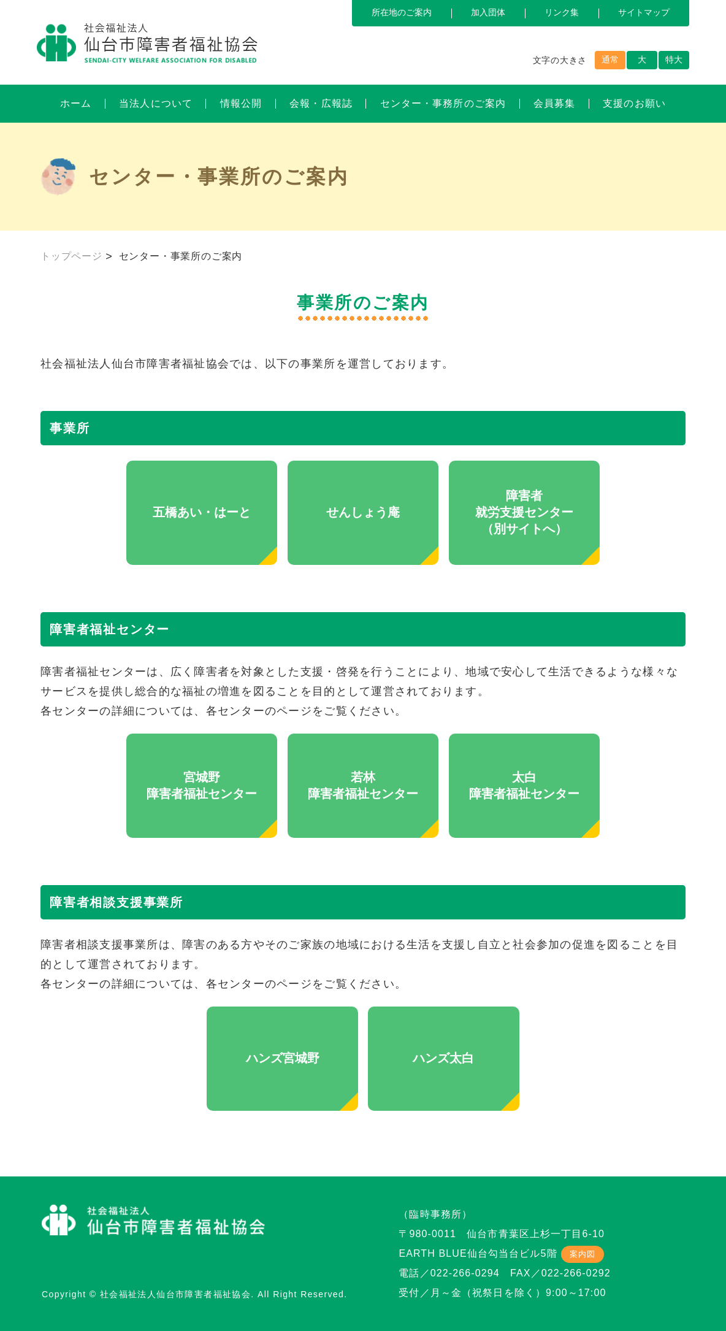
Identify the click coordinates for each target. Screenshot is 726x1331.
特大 (673, 59)
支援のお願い (634, 103)
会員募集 (554, 103)
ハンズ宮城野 (282, 1058)
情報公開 (241, 103)
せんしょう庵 (363, 512)
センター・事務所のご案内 (443, 103)
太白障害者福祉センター (524, 785)
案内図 (582, 1254)
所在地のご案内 (402, 12)
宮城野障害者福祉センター (202, 785)
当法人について (156, 103)
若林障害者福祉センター (363, 785)
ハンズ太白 (443, 1058)
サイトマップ (644, 12)
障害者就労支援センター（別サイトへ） (524, 512)
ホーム (75, 103)
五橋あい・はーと (202, 512)
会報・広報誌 (321, 103)
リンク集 (561, 12)
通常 (610, 59)
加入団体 (488, 12)
